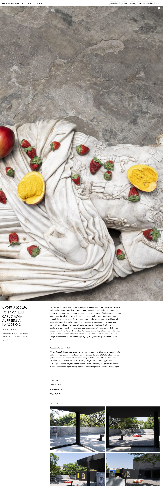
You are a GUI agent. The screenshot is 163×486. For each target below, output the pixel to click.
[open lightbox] (77, 429)
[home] (22, 3)
